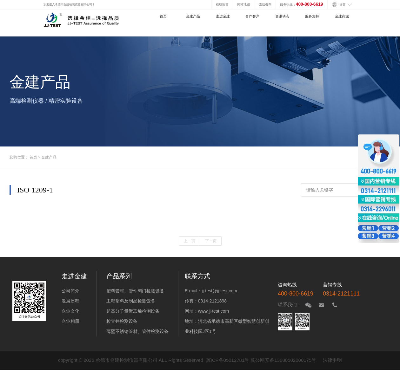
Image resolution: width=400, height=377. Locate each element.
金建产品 (193, 16)
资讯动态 (282, 16)
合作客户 (252, 16)
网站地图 (243, 4)
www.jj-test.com (213, 311)
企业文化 (70, 311)
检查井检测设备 (121, 321)
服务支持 (312, 16)
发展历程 (70, 300)
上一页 (189, 241)
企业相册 (70, 321)
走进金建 (223, 16)
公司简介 (70, 290)
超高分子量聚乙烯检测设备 (133, 311)
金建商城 (342, 16)
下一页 (211, 241)
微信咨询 (265, 4)
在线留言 (222, 4)
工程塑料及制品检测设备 (130, 300)
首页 (163, 16)
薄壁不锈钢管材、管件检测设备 (137, 331)
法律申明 (332, 360)
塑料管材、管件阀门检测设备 (135, 290)
